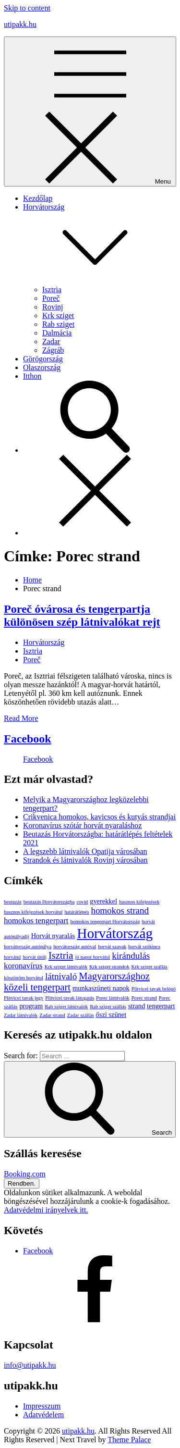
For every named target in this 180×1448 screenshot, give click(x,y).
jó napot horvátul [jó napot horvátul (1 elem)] (92, 957)
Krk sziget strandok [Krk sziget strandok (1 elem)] (109, 966)
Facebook (27, 738)
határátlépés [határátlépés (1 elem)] (77, 912)
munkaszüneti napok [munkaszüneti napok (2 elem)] (101, 988)
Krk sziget (58, 315)
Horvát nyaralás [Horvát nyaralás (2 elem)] (53, 936)
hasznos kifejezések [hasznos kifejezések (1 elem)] (139, 901)
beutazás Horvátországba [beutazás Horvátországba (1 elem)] (49, 901)
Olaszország (41, 367)
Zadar (51, 341)
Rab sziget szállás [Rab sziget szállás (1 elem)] (108, 1006)
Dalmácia (57, 333)
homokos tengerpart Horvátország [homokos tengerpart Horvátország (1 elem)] (105, 921)
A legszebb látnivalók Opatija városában (85, 851)
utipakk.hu (20, 24)
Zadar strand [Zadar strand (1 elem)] (52, 1015)
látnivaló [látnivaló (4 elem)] (61, 976)
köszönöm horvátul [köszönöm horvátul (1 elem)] (23, 977)
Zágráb (53, 350)
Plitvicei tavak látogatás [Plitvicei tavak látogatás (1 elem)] (69, 998)
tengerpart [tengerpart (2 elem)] (161, 1006)
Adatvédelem (43, 1415)
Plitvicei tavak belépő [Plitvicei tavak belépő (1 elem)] (154, 988)
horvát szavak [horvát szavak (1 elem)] (112, 946)
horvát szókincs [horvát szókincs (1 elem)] (144, 946)
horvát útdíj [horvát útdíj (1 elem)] (35, 957)
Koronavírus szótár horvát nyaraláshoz (82, 825)
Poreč (51, 298)
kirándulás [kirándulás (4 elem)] (131, 956)
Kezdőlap (37, 198)
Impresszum (41, 1406)
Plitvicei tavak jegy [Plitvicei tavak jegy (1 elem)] (23, 998)
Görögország (43, 359)
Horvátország (43, 642)
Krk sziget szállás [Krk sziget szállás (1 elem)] (149, 966)
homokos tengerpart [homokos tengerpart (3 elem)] (36, 920)
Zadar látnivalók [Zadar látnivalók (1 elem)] (20, 1015)
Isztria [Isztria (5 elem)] (60, 955)
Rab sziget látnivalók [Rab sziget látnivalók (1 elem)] (66, 1006)
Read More (21, 718)
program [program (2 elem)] (31, 1006)
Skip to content (27, 8)
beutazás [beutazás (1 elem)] (13, 901)
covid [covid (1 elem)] (82, 901)
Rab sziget (58, 324)
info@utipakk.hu (30, 1365)
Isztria (51, 289)
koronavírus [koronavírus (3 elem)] (23, 965)
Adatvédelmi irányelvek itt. (46, 1210)
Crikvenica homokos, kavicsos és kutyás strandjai (99, 817)
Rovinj (52, 307)
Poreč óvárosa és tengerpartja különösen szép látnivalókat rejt (82, 615)
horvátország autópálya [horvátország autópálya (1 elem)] (27, 946)
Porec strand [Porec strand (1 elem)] (144, 998)
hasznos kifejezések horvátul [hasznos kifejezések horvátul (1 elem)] (33, 912)
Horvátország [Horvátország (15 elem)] (115, 933)
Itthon (32, 376)
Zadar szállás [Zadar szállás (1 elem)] (80, 1015)
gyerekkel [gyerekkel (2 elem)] (103, 901)
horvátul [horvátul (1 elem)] (12, 957)
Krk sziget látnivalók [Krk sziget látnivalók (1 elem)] (66, 966)
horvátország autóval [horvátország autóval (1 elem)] (74, 946)
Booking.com (25, 1174)
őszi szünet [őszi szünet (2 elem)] (111, 1014)
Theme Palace (129, 1440)
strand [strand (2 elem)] (136, 1006)
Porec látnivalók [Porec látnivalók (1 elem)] (113, 998)
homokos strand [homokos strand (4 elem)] (120, 910)
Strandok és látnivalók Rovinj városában (85, 860)
